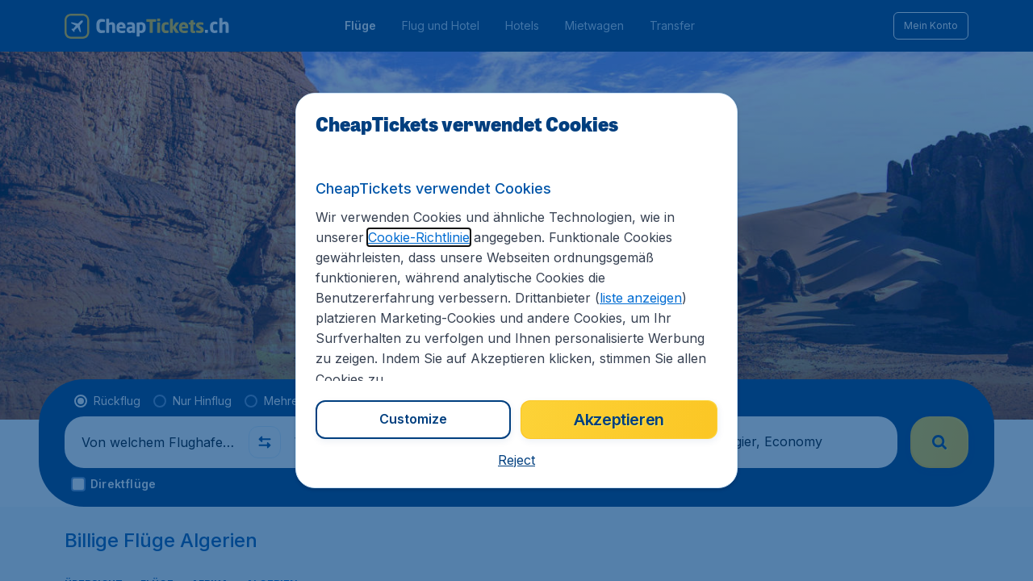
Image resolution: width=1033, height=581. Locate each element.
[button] (516, 460)
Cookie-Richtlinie (419, 237)
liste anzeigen (641, 298)
